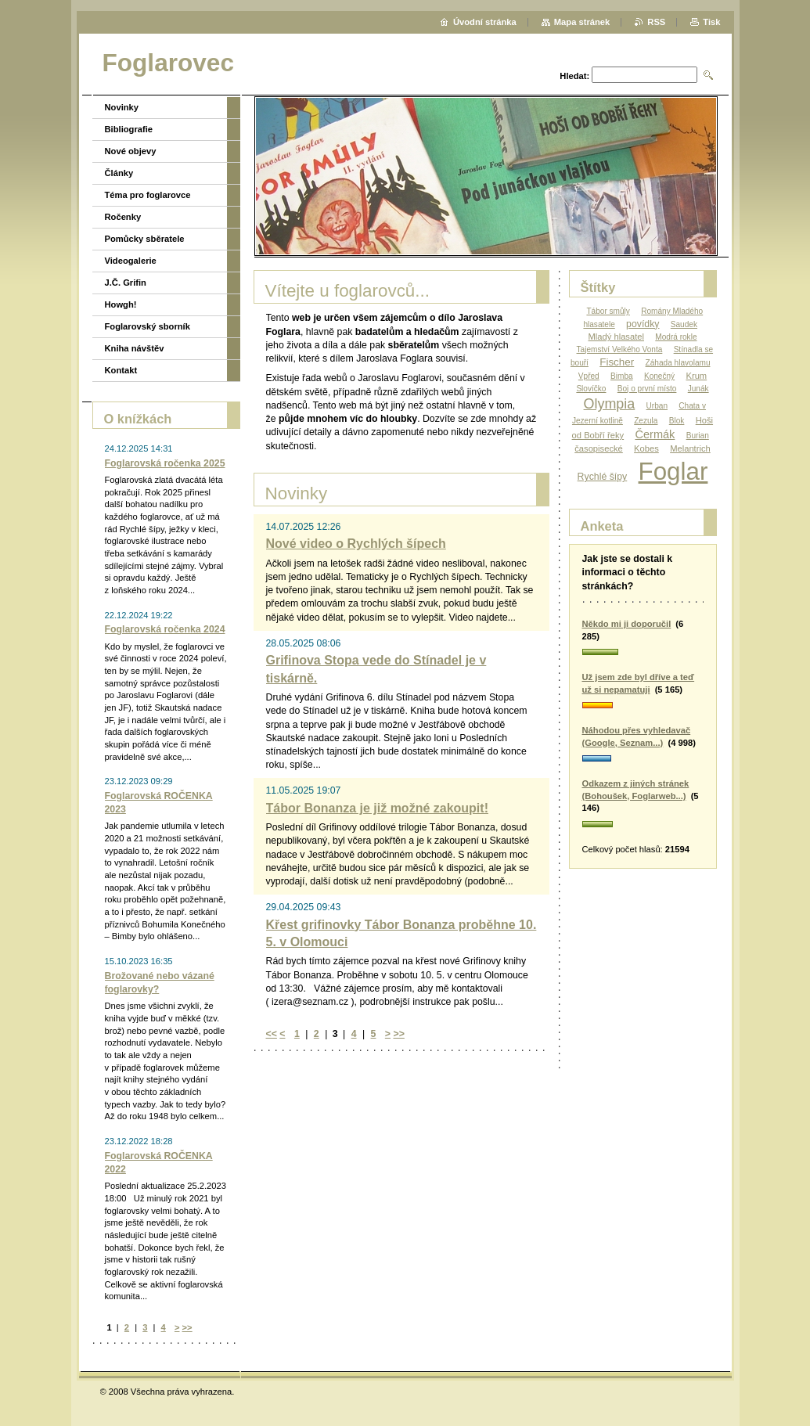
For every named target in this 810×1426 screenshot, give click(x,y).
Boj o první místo (647, 388)
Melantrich (690, 448)
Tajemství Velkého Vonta (620, 349)
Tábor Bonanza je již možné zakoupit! (377, 808)
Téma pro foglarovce (148, 195)
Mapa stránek (582, 22)
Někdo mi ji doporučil (626, 623)
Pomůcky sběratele (145, 238)
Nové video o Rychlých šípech (356, 543)
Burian (697, 435)
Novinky (122, 107)
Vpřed (588, 376)
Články (119, 173)
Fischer (616, 362)
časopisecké (598, 448)
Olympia (609, 404)
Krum (696, 375)
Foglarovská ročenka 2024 (165, 629)
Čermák (655, 434)
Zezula (645, 420)
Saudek (684, 324)
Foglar (673, 471)
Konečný (659, 376)
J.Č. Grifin (125, 282)
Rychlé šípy (603, 476)
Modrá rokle (676, 337)
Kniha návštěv (134, 348)
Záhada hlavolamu (678, 362)
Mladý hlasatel (616, 336)
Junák (698, 388)
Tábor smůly (607, 311)
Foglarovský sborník (147, 326)
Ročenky (123, 216)
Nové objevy (131, 151)
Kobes (646, 448)
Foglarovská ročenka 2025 (165, 463)
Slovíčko (591, 388)
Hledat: (574, 76)
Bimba (621, 376)
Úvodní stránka (485, 22)
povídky (642, 324)
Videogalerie (131, 260)
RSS (656, 22)
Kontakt (121, 370)
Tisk (711, 22)
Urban (657, 406)
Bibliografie (129, 129)
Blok (677, 420)
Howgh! (121, 304)
